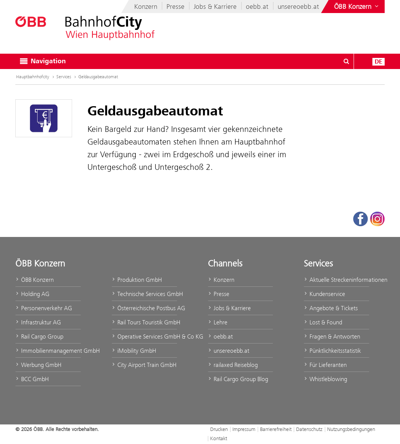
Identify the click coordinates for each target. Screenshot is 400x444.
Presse (175, 6)
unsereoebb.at (298, 6)
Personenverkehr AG (43, 308)
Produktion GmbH (137, 279)
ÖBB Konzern (34, 279)
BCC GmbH (32, 379)
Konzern (145, 6)
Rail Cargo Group (39, 336)
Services (66, 76)
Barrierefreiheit (275, 429)
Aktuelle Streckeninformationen (336, 279)
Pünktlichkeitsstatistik (332, 350)
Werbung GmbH (38, 364)
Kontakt (218, 438)
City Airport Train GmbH (144, 364)
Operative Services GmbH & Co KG (144, 336)
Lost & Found (323, 322)
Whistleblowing (325, 379)
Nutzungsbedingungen (351, 429)
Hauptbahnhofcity (36, 76)
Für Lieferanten (325, 364)
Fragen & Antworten (332, 336)
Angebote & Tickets (331, 308)
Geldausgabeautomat (98, 76)
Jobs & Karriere (215, 6)
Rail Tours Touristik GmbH (144, 322)
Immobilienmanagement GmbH (48, 350)
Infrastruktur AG (38, 322)
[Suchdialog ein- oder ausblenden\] (346, 61)
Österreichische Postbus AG (144, 308)
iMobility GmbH (134, 350)
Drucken (219, 429)
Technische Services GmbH (144, 294)
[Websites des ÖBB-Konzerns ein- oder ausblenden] (357, 6)
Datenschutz (309, 429)
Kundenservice (324, 294)
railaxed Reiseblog (233, 364)
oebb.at (257, 6)
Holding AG (32, 294)
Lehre (217, 322)
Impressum (243, 429)
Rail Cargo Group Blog (238, 379)
